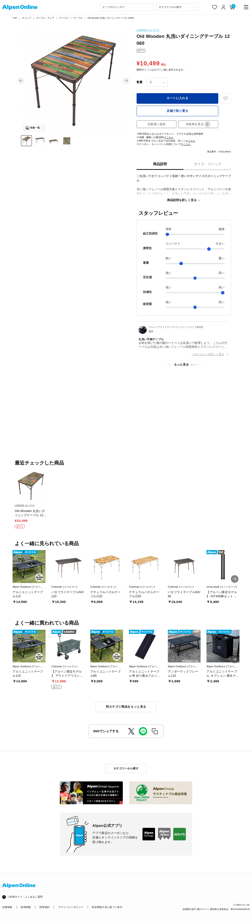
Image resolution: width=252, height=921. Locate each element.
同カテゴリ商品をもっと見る (126, 706)
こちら (169, 137)
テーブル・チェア (45, 18)
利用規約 (44, 907)
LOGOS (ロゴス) (148, 30)
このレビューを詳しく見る (207, 354)
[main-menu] (246, 7)
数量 (139, 82)
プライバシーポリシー (70, 907)
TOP (15, 18)
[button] (21, 81)
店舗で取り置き (177, 111)
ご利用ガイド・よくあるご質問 (25, 896)
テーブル (63, 18)
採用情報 (26, 907)
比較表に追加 (156, 124)
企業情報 (7, 907)
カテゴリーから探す (126, 768)
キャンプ (26, 18)
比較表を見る (198, 124)
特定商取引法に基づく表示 (107, 907)
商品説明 (160, 164)
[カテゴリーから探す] (177, 7)
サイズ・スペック (207, 164)
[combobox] (127, 7)
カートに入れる (177, 98)
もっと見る (181, 364)
